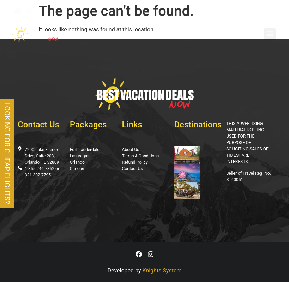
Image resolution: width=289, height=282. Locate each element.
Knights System (162, 270)
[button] (270, 34)
